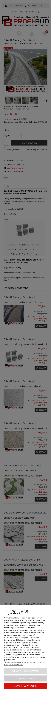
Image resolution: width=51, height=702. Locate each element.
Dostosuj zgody (25, 678)
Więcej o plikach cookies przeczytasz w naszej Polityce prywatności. (25, 663)
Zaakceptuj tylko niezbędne (25, 671)
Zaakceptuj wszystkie (25, 686)
